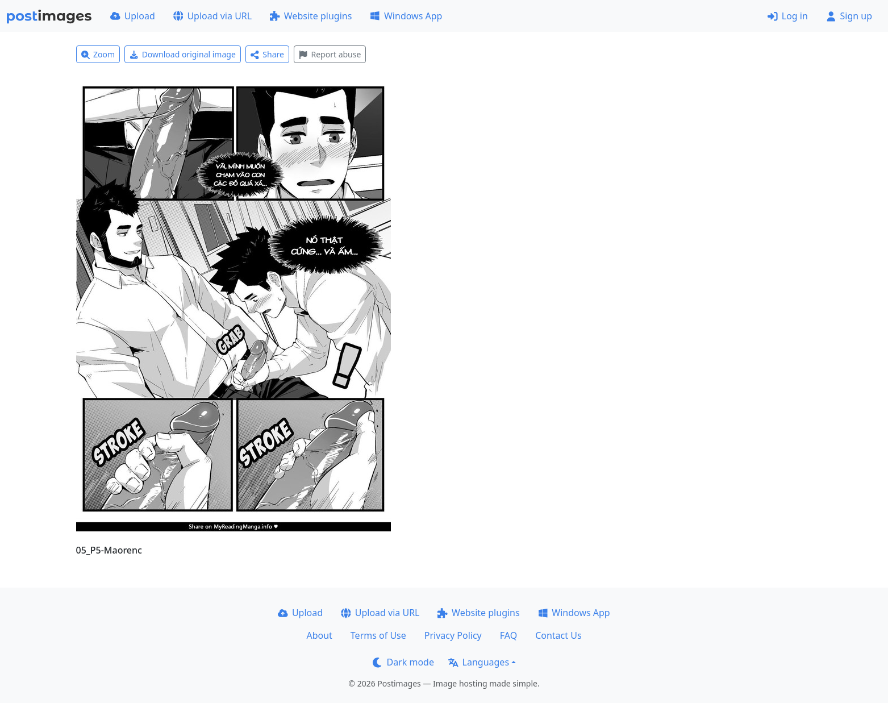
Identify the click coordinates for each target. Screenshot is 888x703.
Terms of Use (378, 635)
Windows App (406, 16)
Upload (132, 16)
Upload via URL (212, 16)
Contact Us (558, 635)
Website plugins (311, 16)
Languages (478, 662)
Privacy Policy (453, 635)
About (319, 635)
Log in (788, 16)
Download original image (183, 54)
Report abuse (330, 54)
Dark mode (403, 662)
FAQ (508, 635)
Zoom (98, 54)
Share (267, 54)
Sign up (849, 16)
